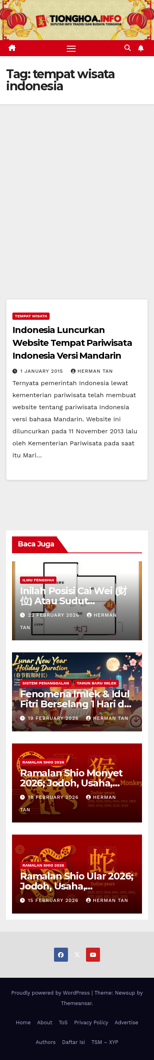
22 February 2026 (54, 615)
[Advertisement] (77, 185)
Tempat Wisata (31, 316)
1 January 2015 (42, 371)
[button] (127, 48)
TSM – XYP (104, 1042)
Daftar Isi (73, 1042)
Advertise (126, 1022)
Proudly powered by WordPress (51, 993)
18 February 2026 (54, 797)
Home (23, 1022)
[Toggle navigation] (71, 48)
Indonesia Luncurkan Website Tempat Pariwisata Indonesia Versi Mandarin (72, 343)
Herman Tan (92, 371)
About (44, 1022)
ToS (63, 1022)
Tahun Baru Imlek (96, 683)
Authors (46, 1042)
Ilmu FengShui (38, 580)
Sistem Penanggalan (45, 683)
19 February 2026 (54, 718)
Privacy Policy (91, 1022)
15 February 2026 (54, 900)
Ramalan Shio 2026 (43, 762)
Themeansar (76, 1003)
